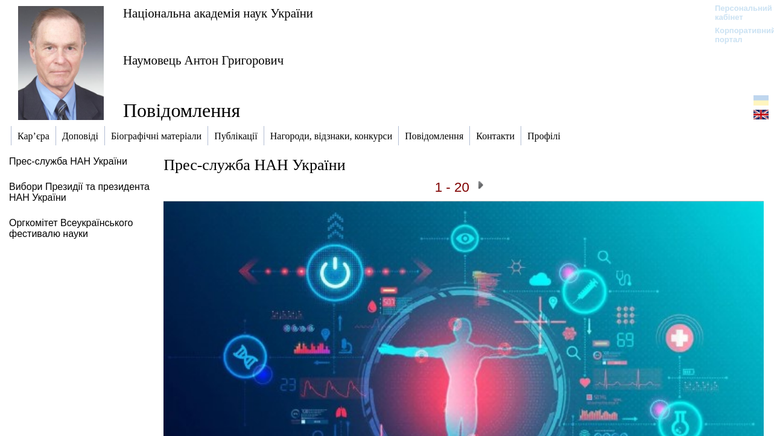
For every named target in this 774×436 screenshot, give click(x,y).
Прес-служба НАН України (68, 161)
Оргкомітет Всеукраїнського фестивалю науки (71, 228)
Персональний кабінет (737, 13)
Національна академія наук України (218, 13)
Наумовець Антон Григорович (203, 60)
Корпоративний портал (737, 35)
